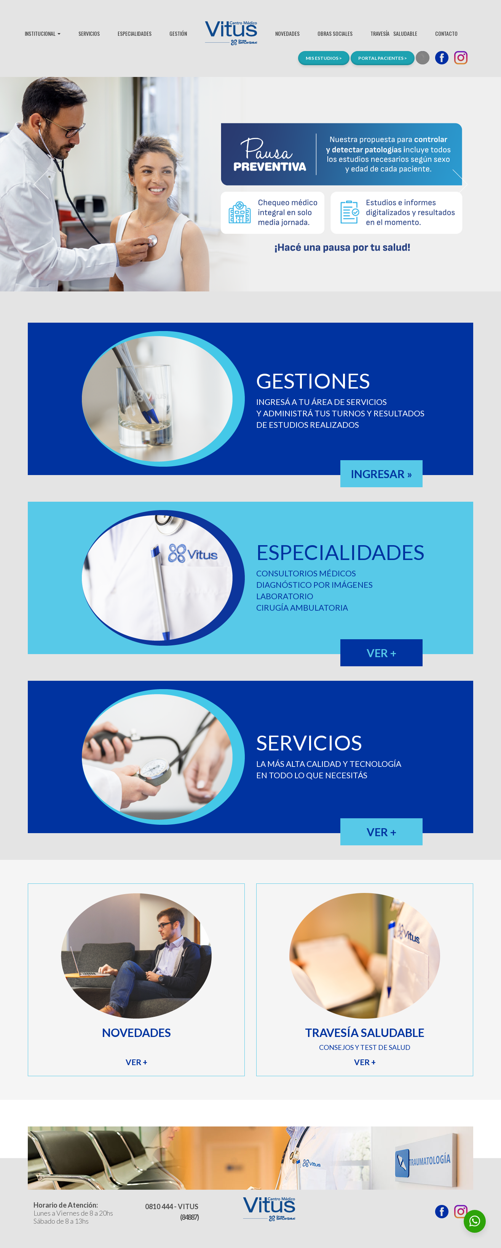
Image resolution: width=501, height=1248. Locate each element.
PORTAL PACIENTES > (382, 58)
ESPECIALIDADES (135, 33)
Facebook (441, 57)
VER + (381, 652)
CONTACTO (446, 33)
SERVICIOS (89, 33)
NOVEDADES (287, 33)
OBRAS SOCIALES (335, 33)
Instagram (460, 57)
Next (460, 184)
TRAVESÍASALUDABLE (393, 33)
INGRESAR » (381, 473)
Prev (41, 184)
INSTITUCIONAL (43, 33)
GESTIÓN (178, 33)
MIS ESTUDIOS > (324, 58)
